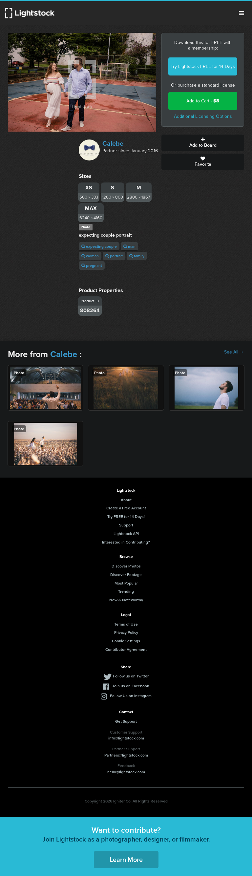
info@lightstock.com (126, 738)
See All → (234, 352)
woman (90, 256)
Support (126, 525)
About (126, 499)
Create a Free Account (126, 508)
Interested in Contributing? (126, 542)
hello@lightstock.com (126, 772)
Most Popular (126, 583)
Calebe (112, 143)
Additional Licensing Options (203, 116)
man (129, 246)
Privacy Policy (126, 632)
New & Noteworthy (126, 600)
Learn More (126, 859)
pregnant (91, 265)
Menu (241, 13)
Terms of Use (126, 624)
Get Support (126, 721)
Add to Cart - (202, 100)
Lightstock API (126, 533)
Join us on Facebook (130, 686)
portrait (114, 256)
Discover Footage (126, 574)
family (136, 256)
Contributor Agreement (126, 649)
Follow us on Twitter (131, 676)
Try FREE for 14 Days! (126, 516)
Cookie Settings (126, 641)
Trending (126, 591)
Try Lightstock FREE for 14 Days (203, 66)
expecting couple (99, 246)
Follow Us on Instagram (131, 695)
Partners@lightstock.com (126, 755)
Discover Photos (126, 566)
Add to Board (202, 142)
